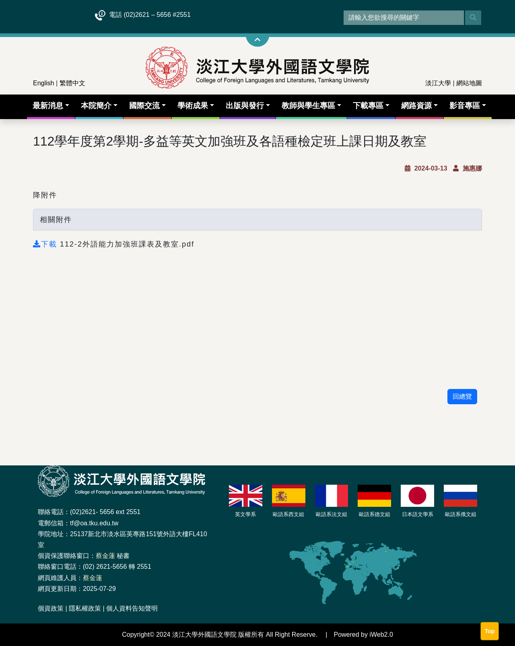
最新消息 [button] (48, 105)
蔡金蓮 (105, 555)
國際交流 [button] (144, 105)
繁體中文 (72, 83)
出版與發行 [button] (245, 105)
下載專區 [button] (368, 105)
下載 (46, 244)
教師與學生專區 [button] (308, 105)
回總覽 (462, 396)
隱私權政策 (85, 608)
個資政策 (51, 608)
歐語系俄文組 (460, 514)
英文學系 (245, 514)
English (43, 83)
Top (490, 631)
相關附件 (56, 220)
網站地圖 (469, 83)
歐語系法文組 (331, 514)
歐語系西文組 (288, 514)
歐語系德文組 (374, 514)
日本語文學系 (417, 514)
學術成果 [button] (192, 105)
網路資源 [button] (416, 105)
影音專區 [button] (464, 105)
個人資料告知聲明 (132, 608)
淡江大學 (438, 83)
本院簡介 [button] (96, 105)
